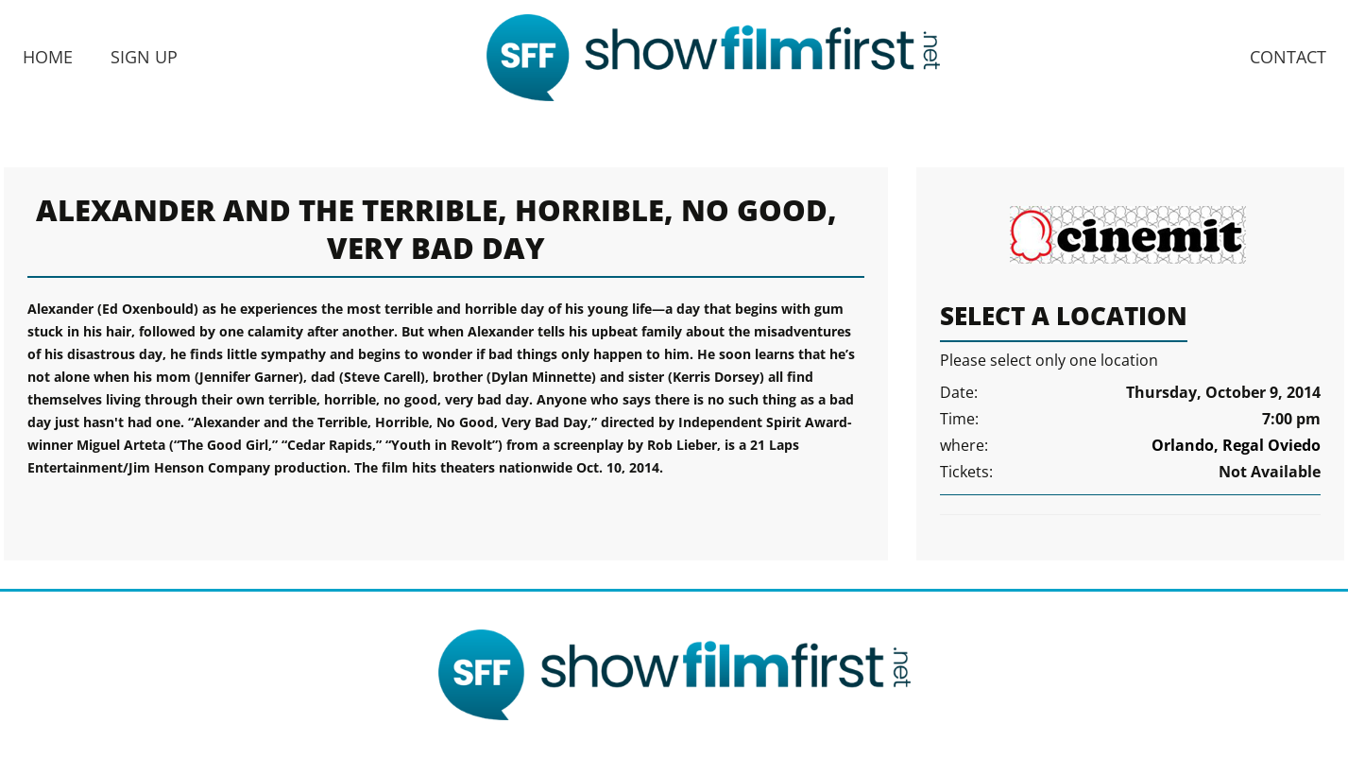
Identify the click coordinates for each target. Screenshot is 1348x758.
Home (48, 56)
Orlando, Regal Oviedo (1236, 445)
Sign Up (144, 56)
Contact (1288, 56)
